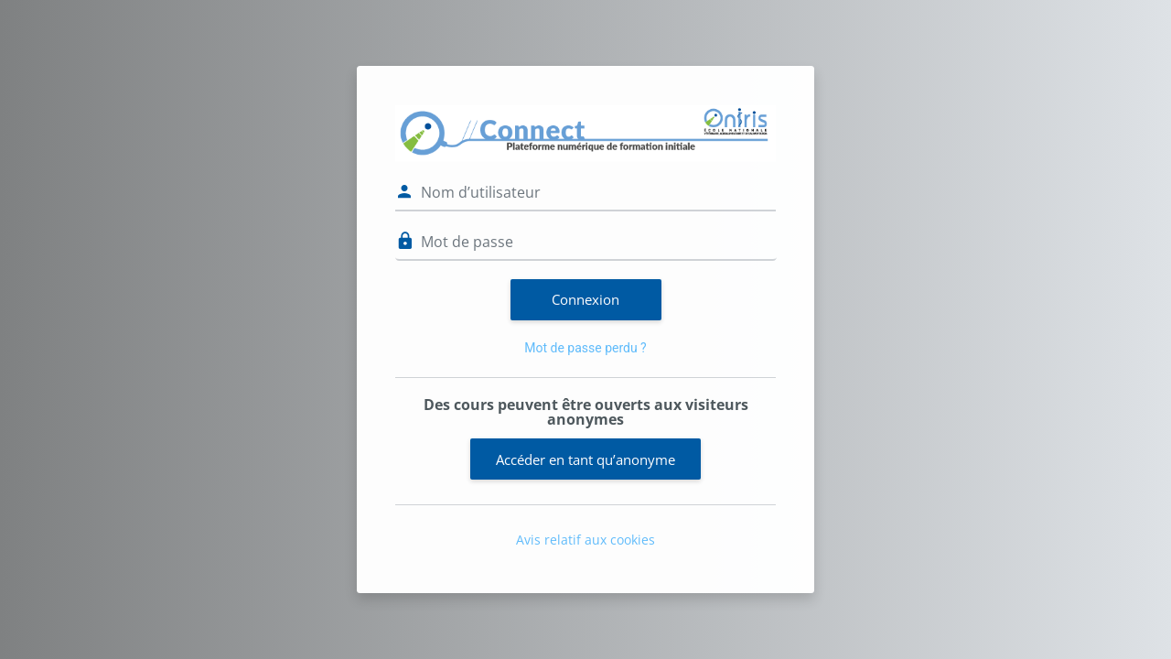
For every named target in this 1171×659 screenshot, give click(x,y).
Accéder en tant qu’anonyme (585, 459)
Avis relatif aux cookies (585, 539)
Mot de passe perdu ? (585, 347)
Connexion (585, 299)
